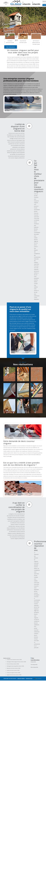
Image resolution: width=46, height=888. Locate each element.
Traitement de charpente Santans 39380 (14, 659)
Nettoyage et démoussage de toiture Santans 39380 (16, 661)
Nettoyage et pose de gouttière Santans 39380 (15, 666)
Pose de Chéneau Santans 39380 (13, 663)
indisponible (26, 3)
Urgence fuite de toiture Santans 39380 (14, 674)
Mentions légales (21, 678)
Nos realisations (10, 47)
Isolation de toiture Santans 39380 (13, 670)
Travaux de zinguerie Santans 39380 (13, 672)
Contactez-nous (29, 678)
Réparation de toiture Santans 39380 (13, 668)
